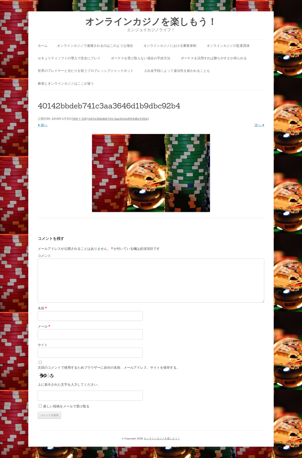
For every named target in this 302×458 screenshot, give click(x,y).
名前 (42, 308)
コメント (44, 256)
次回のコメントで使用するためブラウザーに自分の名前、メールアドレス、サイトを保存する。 (109, 367)
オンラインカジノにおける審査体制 (169, 45)
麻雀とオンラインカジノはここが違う (66, 83)
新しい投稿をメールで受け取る (66, 406)
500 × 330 (79, 119)
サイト (43, 345)
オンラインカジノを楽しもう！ (151, 21)
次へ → (259, 125)
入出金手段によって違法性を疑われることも (177, 71)
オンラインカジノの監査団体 (228, 45)
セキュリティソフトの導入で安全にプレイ (69, 58)
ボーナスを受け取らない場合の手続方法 (140, 58)
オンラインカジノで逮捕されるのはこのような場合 (95, 45)
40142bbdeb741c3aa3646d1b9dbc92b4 (117, 119)
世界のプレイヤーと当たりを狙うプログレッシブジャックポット (86, 71)
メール (44, 326)
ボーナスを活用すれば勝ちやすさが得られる (214, 58)
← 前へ (42, 125)
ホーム (43, 45)
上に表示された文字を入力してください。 (69, 384)
